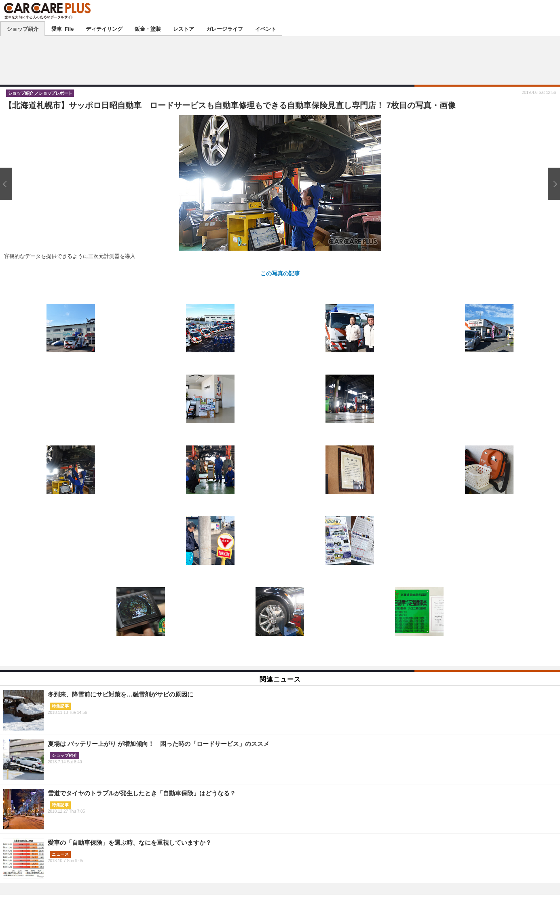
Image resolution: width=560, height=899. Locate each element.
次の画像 (552, 183)
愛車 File (62, 28)
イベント (265, 28)
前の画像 (8, 183)
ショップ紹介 (22, 28)
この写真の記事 (280, 273)
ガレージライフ (224, 28)
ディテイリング (104, 28)
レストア (183, 28)
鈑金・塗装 (148, 28)
